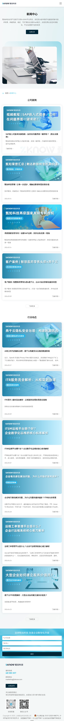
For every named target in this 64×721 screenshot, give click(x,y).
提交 (32, 654)
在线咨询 (11, 686)
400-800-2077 (11, 673)
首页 (6, 93)
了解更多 (32, 306)
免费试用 (32, 32)
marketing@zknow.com (14, 679)
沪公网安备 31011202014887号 (47, 716)
